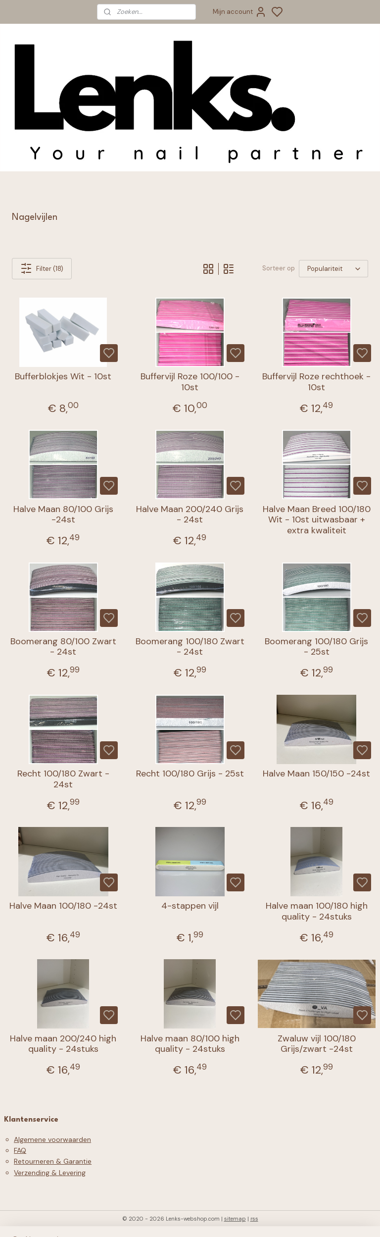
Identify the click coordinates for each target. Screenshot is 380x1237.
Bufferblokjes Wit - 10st (63, 376)
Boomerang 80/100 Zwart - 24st (63, 647)
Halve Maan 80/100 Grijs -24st (63, 514)
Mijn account (240, 12)
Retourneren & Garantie (53, 1161)
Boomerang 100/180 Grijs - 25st (316, 647)
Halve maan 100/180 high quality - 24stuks (317, 911)
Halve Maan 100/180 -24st (63, 906)
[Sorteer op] (333, 268)
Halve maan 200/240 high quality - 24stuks (63, 1044)
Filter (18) (41, 268)
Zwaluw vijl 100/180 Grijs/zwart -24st (317, 1044)
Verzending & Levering (50, 1172)
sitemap (235, 1218)
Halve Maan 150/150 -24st (316, 774)
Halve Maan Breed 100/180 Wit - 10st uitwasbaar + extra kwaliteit (317, 520)
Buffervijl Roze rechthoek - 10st (316, 382)
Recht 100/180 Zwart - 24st (63, 779)
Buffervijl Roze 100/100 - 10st (190, 382)
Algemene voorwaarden (52, 1139)
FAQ (20, 1150)
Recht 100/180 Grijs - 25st (190, 774)
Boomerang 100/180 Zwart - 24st (190, 647)
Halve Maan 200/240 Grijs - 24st (189, 514)
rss (254, 1218)
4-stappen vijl (190, 906)
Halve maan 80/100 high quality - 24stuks (190, 1044)
